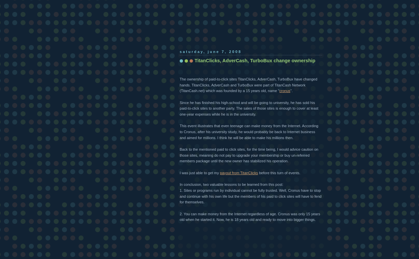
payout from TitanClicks (239, 173)
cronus (284, 91)
